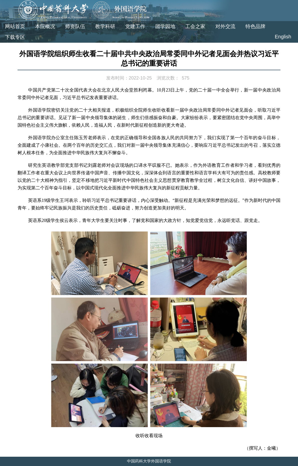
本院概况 (45, 26)
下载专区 (15, 37)
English (283, 36)
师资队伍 (75, 26)
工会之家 (195, 26)
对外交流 (225, 26)
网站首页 (15, 26)
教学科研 (105, 26)
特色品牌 (255, 26)
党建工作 (135, 26)
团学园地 (165, 26)
